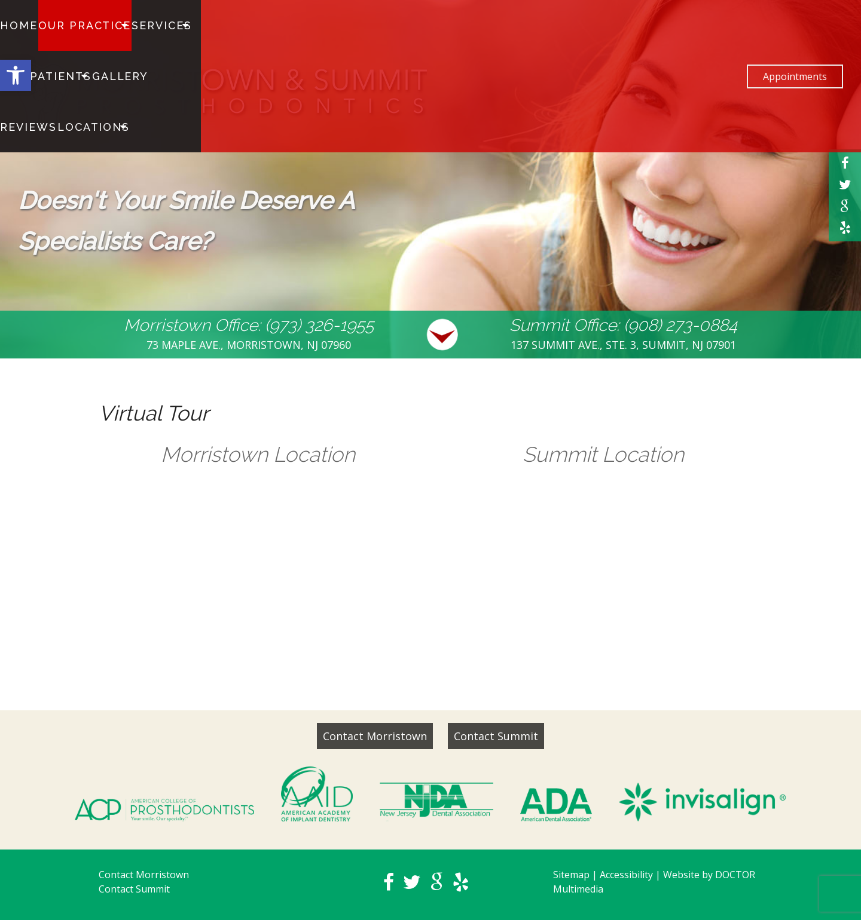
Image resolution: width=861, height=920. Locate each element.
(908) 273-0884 (680, 325)
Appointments (795, 25)
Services (146, 25)
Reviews (332, 25)
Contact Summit (496, 736)
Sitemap (571, 874)
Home (19, 25)
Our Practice (76, 25)
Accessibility (626, 874)
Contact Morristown (375, 736)
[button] (15, 75)
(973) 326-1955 (319, 325)
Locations (389, 25)
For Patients (214, 25)
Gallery (281, 25)
